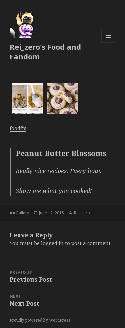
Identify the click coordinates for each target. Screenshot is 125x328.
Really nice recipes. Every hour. (59, 171)
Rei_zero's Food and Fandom (45, 51)
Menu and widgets (108, 42)
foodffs (18, 128)
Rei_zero (82, 213)
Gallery (22, 213)
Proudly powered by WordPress (40, 320)
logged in (52, 243)
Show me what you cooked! (54, 191)
